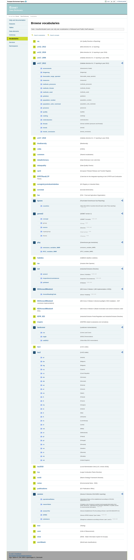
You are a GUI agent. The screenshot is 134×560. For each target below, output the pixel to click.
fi (43, 397)
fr (43, 401)
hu (44, 405)
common (40, 154)
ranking (45, 116)
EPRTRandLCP (43, 176)
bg (44, 365)
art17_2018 (41, 138)
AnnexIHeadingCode (49, 294)
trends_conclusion (49, 131)
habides (40, 258)
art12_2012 (41, 47)
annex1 (45, 274)
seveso (40, 494)
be (44, 361)
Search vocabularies (39, 35)
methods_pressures (49, 84)
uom (39, 531)
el (43, 389)
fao (38, 195)
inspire (40, 322)
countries (46, 206)
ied (38, 269)
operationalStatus (48, 499)
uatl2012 (45, 340)
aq (38, 41)
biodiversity (42, 143)
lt (43, 417)
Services (12, 42)
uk (44, 460)
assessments (47, 68)
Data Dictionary (25, 16)
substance (46, 519)
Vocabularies (13, 39)
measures (46, 80)
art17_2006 (41, 58)
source (45, 227)
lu (43, 421)
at (43, 357)
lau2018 (40, 467)
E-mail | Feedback (15, 554)
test (38, 526)
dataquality (41, 165)
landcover (41, 327)
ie (43, 409)
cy (43, 369)
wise (39, 537)
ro (43, 444)
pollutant (46, 282)
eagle (44, 336)
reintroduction (47, 120)
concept (45, 219)
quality (45, 112)
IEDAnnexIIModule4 (45, 309)
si (43, 452)
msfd (39, 477)
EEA (17, 1)
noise (39, 483)
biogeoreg (46, 72)
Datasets (12, 24)
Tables (11, 27)
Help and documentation (17, 20)
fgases (40, 201)
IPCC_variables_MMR (50, 251)
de (44, 377)
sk (43, 456)
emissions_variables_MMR (51, 247)
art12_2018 (41, 52)
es (43, 393)
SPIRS (45, 515)
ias (38, 263)
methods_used (47, 92)
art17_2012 (41, 63)
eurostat (40, 190)
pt (43, 440)
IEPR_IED (41, 316)
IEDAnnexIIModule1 (45, 289)
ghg (38, 242)
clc (44, 332)
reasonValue (47, 504)
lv (43, 424)
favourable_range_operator (51, 76)
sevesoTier (46, 511)
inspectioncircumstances (51, 278)
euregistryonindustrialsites (48, 184)
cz (43, 373)
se (43, 448)
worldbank (41, 542)
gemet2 (40, 214)
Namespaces (13, 46)
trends (45, 127)
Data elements (14, 31)
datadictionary (43, 160)
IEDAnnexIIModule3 (45, 301)
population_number (49, 100)
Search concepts (54, 35)
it (43, 413)
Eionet (17, 16)
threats (45, 123)
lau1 (39, 347)
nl (43, 432)
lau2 (39, 352)
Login (108, 1)
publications (42, 488)
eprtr (39, 171)
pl (43, 436)
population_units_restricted (52, 104)
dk (44, 381)
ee (43, 385)
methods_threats (48, 88)
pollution (46, 96)
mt (44, 428)
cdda (39, 149)
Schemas (12, 35)
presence (46, 108)
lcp (38, 472)
